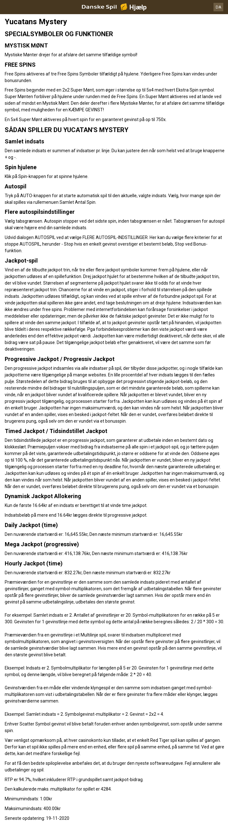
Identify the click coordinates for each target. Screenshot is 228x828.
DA (218, 7)
